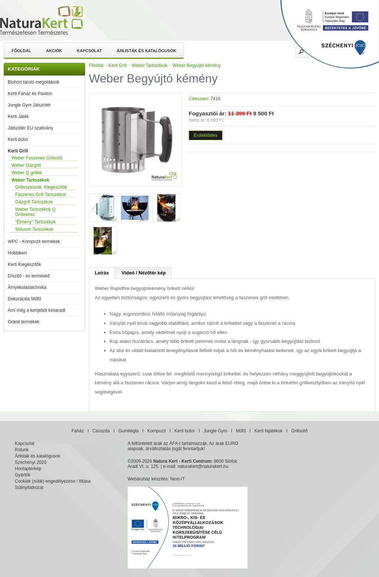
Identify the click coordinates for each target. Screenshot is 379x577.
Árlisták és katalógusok (146, 50)
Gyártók (22, 475)
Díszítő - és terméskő (29, 276)
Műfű (241, 430)
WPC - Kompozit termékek (34, 241)
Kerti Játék (18, 116)
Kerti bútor (18, 139)
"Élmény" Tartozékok (35, 222)
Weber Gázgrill (26, 165)
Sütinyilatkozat (29, 487)
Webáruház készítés (148, 479)
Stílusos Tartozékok (34, 229)
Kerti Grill (18, 150)
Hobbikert (17, 253)
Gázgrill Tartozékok (34, 202)
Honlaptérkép (28, 468)
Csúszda (101, 430)
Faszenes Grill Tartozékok (40, 194)
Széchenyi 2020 (30, 462)
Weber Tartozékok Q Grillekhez (35, 212)
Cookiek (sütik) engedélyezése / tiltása (53, 481)
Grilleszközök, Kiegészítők (41, 187)
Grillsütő (299, 430)
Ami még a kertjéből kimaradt (36, 310)
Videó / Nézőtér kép (143, 273)
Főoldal (21, 50)
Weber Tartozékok (30, 180)
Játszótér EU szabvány (30, 128)
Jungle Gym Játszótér (29, 105)
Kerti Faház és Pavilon (30, 93)
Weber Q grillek (26, 172)
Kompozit (156, 430)
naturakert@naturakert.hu (203, 466)
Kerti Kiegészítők (24, 264)
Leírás (102, 273)
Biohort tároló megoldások (33, 82)
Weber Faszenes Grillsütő (37, 158)
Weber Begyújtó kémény (196, 65)
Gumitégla (128, 430)
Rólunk (21, 449)
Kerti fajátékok (268, 430)
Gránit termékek (23, 321)
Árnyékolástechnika (27, 287)
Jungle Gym (215, 430)
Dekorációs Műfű (24, 298)
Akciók (54, 50)
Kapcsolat (89, 50)
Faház (77, 430)
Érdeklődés (206, 135)
